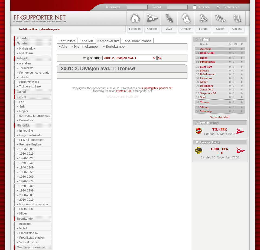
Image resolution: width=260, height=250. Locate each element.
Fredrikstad (207, 61)
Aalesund (206, 48)
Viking (204, 107)
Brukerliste (26, 120)
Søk (22, 106)
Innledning (26, 130)
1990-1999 (26, 190)
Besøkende (25, 218)
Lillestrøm (206, 78)
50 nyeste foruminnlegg (34, 115)
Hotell (23, 228)
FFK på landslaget (31, 139)
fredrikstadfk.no (28, 29)
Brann (203, 57)
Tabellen (24, 77)
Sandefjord (206, 89)
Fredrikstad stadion (32, 237)
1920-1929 (26, 158)
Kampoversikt (108, 41)
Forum (21, 96)
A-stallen (25, 63)
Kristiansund (207, 74)
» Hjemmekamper (85, 46)
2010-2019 (26, 199)
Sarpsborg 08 (208, 93)
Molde (204, 81)
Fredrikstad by (28, 233)
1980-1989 (26, 185)
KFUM (204, 70)
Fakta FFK (26, 208)
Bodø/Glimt (207, 52)
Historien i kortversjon (33, 204)
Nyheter (22, 43)
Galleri (21, 91)
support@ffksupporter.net (156, 88)
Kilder (23, 213)
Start (203, 97)
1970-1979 (26, 181)
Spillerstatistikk (29, 81)
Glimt (215, 149)
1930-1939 (26, 162)
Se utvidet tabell (219, 117)
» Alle (63, 46)
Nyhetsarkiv (27, 48)
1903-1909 (26, 149)
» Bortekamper (114, 46)
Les (21, 101)
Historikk (23, 125)
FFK (223, 129)
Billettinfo (25, 223)
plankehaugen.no (50, 29)
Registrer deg (231, 6)
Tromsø (204, 102)
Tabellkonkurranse (137, 41)
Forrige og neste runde (34, 72)
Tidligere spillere (30, 86)
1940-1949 (26, 167)
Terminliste (26, 68)
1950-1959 (26, 172)
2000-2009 (26, 195)
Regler (23, 111)
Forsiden (23, 38)
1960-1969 (26, 176)
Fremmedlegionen (31, 144)
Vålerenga (206, 111)
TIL (215, 129)
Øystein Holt (123, 91)
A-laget (22, 58)
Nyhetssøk (26, 53)
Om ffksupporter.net (31, 247)
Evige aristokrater (31, 135)
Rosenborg (206, 85)
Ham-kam (206, 66)
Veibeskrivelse (28, 242)
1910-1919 (26, 153)
